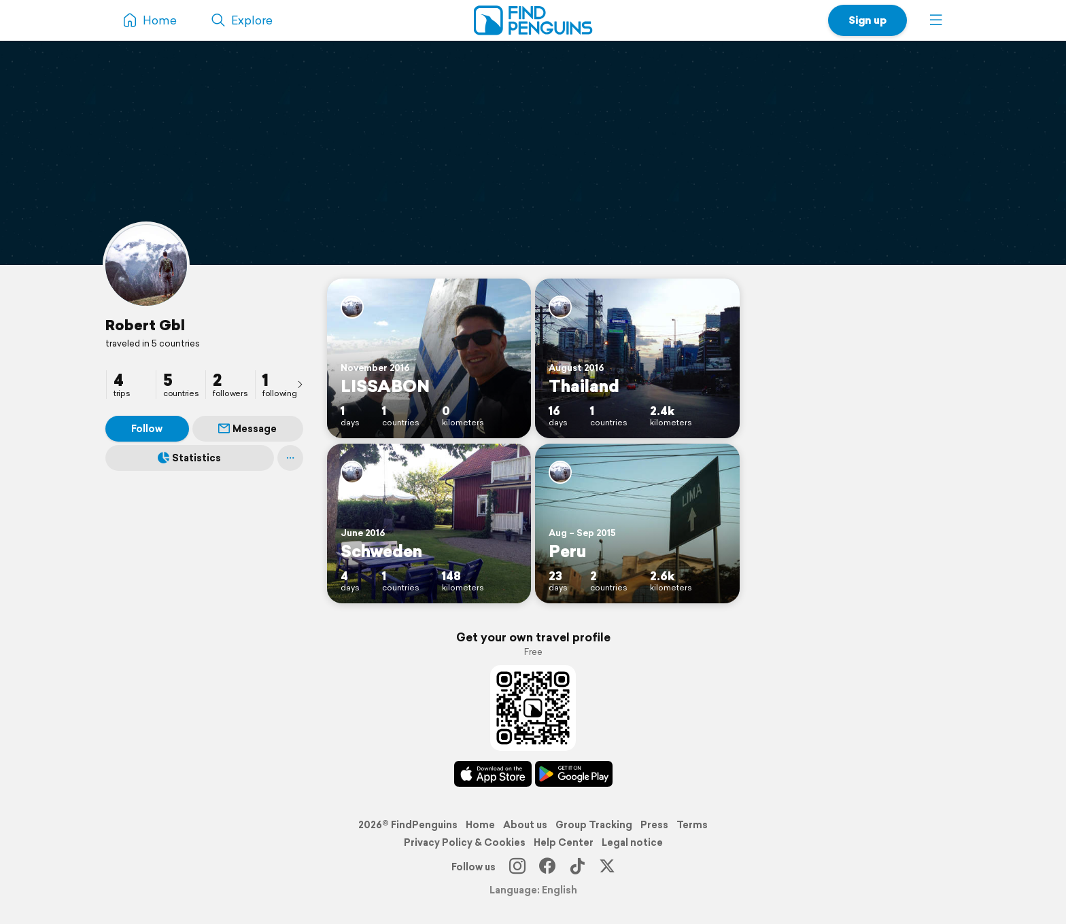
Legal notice (632, 842)
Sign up (867, 20)
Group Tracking (593, 825)
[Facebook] (547, 867)
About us (525, 825)
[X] (607, 867)
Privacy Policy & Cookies (465, 842)
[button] (936, 20)
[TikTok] (577, 867)
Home (480, 825)
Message (247, 429)
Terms (692, 825)
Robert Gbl (145, 325)
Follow (146, 429)
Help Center (564, 842)
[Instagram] (517, 867)
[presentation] (300, 384)
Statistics (189, 458)
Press (654, 825)
